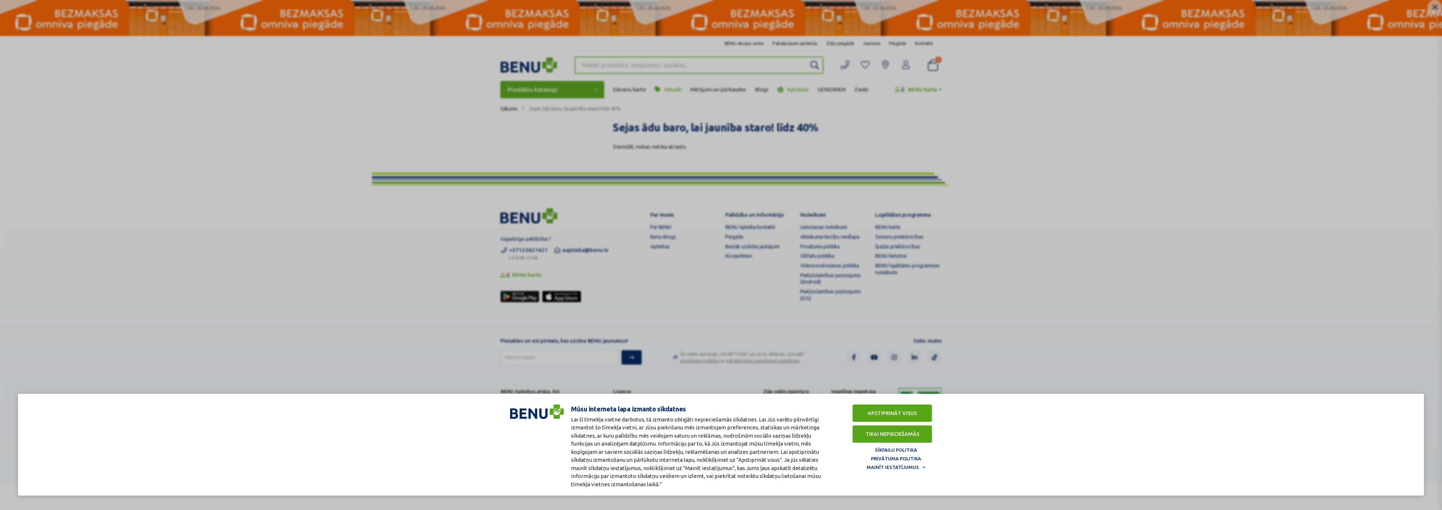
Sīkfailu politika (896, 449)
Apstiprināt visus (892, 413)
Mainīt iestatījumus (893, 467)
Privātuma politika (896, 458)
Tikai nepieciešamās (892, 434)
